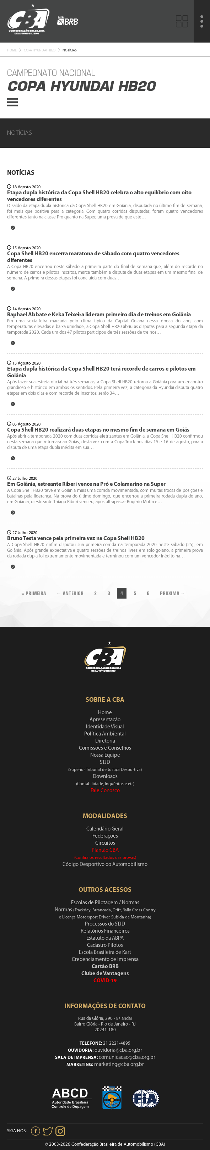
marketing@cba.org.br (119, 1064)
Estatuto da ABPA (105, 938)
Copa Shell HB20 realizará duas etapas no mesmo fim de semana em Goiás (98, 430)
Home (12, 50)
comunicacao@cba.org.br (127, 1057)
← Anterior (70, 593)
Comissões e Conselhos (105, 748)
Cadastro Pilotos (105, 945)
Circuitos (105, 843)
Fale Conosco (105, 791)
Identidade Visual (105, 727)
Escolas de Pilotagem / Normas (105, 903)
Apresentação (105, 720)
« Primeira (33, 593)
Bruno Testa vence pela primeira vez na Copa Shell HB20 (76, 538)
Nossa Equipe (105, 755)
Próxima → (172, 593)
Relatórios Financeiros (105, 931)
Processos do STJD (105, 924)
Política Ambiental (105, 734)
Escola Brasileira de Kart (105, 952)
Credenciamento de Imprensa (105, 959)
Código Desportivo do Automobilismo (105, 864)
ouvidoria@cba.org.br (118, 1050)
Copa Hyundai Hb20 (39, 50)
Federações (105, 836)
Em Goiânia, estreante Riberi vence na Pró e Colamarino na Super (86, 484)
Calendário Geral (105, 829)
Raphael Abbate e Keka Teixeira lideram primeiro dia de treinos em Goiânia (99, 315)
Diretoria (105, 741)
